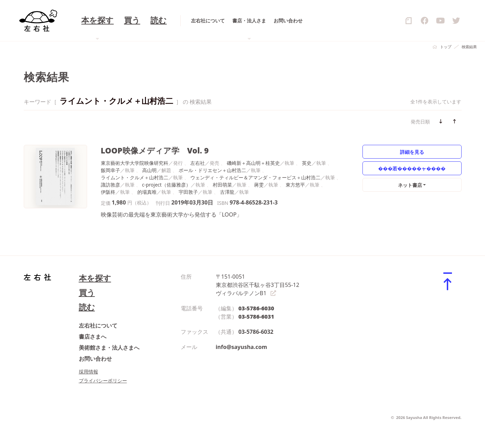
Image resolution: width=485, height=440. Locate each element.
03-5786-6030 (256, 308)
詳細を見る (412, 152)
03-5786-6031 (256, 316)
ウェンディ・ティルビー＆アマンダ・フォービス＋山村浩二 (255, 177)
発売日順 (420, 121)
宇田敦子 (188, 192)
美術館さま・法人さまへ (109, 347)
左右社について (98, 325)
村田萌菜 (222, 184)
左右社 (197, 163)
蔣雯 (259, 184)
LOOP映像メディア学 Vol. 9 (155, 150)
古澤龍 (227, 192)
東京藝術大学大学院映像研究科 (134, 163)
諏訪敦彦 (110, 184)
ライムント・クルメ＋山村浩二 (134, 177)
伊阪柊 (108, 192)
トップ (445, 46)
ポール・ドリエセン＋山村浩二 (212, 170)
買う (87, 292)
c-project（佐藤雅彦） (166, 184)
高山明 (149, 170)
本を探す (95, 278)
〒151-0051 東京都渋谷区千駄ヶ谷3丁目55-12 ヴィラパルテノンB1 (257, 285)
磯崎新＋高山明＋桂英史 (253, 163)
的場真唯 (147, 192)
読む (87, 307)
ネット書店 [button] (410, 185)
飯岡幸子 (110, 170)
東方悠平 (295, 184)
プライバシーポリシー (103, 380)
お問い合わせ (95, 358)
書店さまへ (92, 336)
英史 (307, 163)
